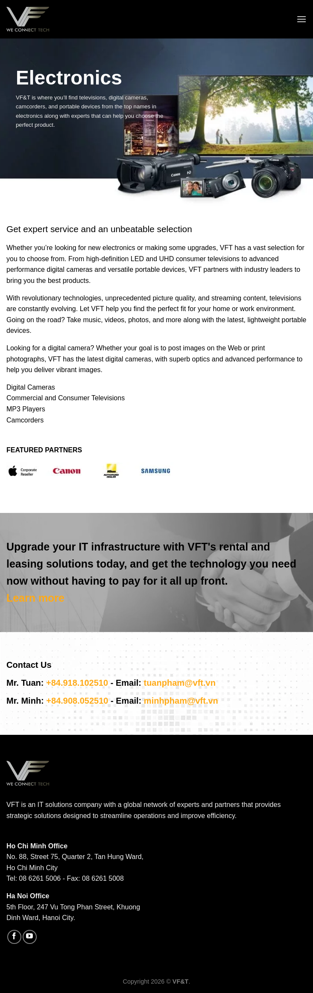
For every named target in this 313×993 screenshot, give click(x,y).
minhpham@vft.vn (181, 700)
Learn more (35, 598)
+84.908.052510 (77, 700)
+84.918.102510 (77, 682)
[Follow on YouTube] (30, 937)
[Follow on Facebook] (14, 937)
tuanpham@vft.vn (179, 682)
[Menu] (301, 19)
